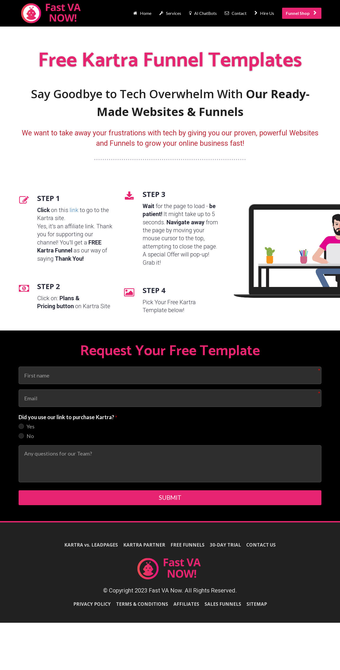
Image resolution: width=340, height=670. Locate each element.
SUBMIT (170, 499)
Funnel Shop (301, 13)
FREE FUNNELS (188, 548)
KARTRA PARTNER (144, 548)
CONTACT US (261, 548)
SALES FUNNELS (223, 607)
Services (170, 13)
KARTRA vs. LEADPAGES (91, 548)
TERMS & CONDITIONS (142, 607)
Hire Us (264, 13)
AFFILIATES (186, 607)
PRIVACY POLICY (92, 607)
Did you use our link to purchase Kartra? (68, 417)
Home (142, 13)
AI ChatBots (203, 13)
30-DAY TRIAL (225, 548)
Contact (235, 13)
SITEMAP (256, 607)
